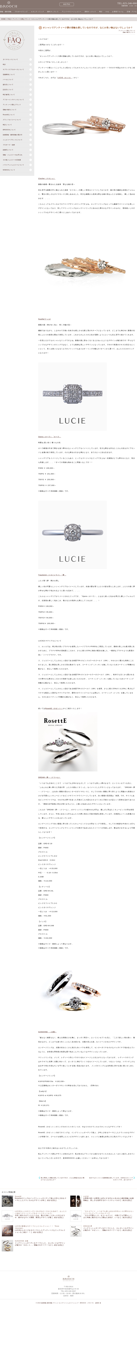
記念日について (8, 89)
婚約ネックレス (53, 11)
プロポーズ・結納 (9, 145)
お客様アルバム (118, 11)
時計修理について (9, 94)
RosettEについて (9, 114)
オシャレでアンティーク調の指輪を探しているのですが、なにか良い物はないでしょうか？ (88, 27)
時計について (7, 125)
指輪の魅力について (9, 109)
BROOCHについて (9, 130)
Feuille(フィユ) (44, 319)
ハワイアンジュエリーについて (13, 165)
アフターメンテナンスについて (13, 99)
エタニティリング (37, 11)
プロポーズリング (21, 11)
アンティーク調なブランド (12, 104)
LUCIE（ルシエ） (65, 78)
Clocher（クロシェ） (46, 178)
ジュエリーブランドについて (12, 140)
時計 (101, 11)
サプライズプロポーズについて (13, 69)
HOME (3, 19)
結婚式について (8, 150)
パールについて (8, 79)
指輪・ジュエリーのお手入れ (12, 155)
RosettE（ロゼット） (54, 708)
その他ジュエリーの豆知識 (12, 160)
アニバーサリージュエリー (71, 11)
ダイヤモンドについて (10, 59)
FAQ (107, 11)
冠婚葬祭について (9, 74)
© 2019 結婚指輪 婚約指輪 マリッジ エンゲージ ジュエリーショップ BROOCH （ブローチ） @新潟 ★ (68, 1303)
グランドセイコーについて (12, 120)
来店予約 (66, 4)
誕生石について (8, 84)
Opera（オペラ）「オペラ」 (49, 437)
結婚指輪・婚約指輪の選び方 (12, 135)
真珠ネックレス (90, 11)
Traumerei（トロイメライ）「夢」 (52, 575)
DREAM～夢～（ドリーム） (49, 777)
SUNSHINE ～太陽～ (47, 1032)
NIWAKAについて (9, 170)
